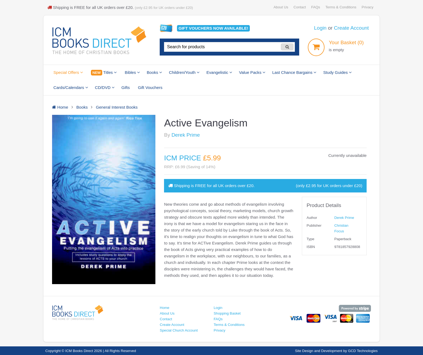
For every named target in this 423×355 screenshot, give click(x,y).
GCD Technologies (363, 351)
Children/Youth (184, 72)
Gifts (125, 87)
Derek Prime (186, 135)
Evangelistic (219, 72)
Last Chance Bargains (294, 72)
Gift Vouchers (150, 87)
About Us (281, 7)
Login (320, 28)
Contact (300, 7)
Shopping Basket (227, 313)
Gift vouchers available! (213, 28)
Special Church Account (179, 330)
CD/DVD (104, 87)
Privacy (367, 7)
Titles (104, 72)
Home (164, 308)
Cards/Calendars (70, 87)
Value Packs (252, 72)
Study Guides (337, 72)
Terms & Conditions (340, 7)
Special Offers (68, 72)
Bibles (132, 72)
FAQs (315, 7)
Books (154, 72)
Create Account (351, 28)
